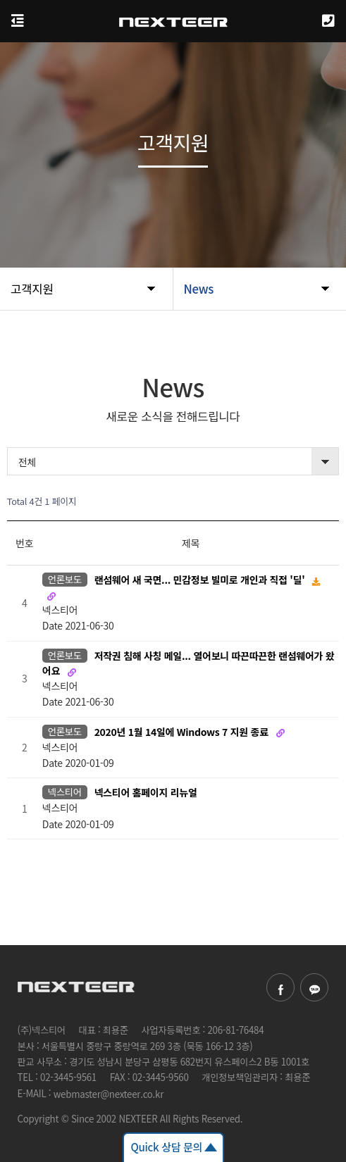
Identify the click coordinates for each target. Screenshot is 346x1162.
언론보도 (65, 579)
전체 (27, 462)
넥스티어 (65, 792)
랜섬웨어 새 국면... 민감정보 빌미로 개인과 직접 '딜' (201, 580)
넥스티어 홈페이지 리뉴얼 (145, 793)
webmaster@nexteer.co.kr (108, 1094)
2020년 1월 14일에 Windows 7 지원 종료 (182, 732)
